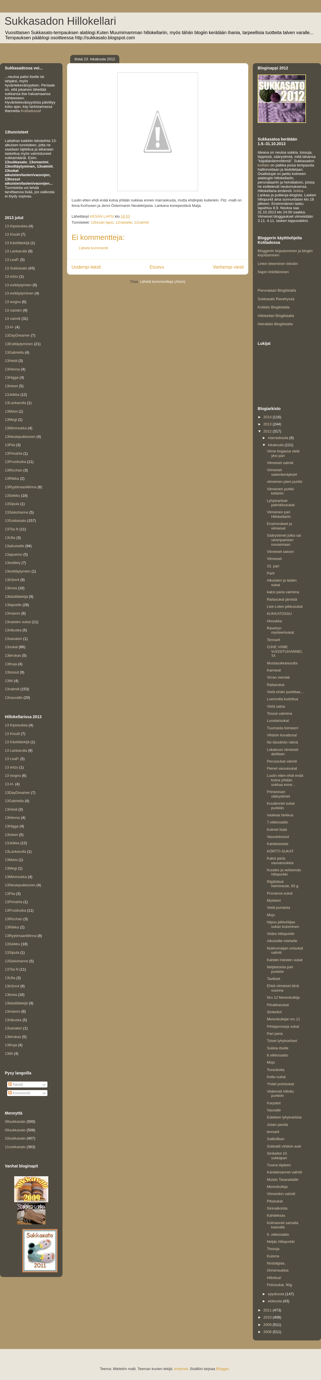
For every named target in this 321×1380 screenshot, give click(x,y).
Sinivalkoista (277, 1208)
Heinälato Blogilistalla (275, 324)
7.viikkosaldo (277, 822)
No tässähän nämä (282, 742)
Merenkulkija (277, 1187)
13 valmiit (12, 318)
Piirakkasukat (278, 1005)
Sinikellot (274, 1012)
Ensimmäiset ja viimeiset (279, 526)
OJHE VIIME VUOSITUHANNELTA (285, 651)
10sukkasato (15, 1138)
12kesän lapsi (102, 222)
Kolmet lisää (277, 829)
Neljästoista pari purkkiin (280, 969)
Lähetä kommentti (93, 248)
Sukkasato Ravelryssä (276, 299)
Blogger (222, 1369)
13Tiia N (11, 529)
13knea (11, 588)
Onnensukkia (277, 1270)
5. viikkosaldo (278, 1234)
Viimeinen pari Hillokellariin (279, 514)
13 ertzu (11, 276)
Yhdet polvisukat (280, 1084)
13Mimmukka (16, 428)
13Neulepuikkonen (20, 436)
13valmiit (12, 689)
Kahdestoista (277, 844)
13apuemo (13, 554)
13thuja (11, 664)
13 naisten (13, 310)
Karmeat (274, 670)
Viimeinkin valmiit (281, 1194)
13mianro (12, 613)
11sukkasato (15, 1147)
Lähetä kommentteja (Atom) (162, 281)
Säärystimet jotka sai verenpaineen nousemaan (284, 539)
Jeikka (298, 191)
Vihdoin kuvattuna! (282, 735)
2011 (268, 1310)
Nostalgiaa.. (276, 1263)
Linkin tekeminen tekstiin (278, 263)
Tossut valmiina (279, 713)
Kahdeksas (276, 1215)
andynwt (181, 1369)
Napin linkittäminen (273, 272)
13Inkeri (11, 386)
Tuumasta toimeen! (282, 728)
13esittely (12, 563)
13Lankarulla (15, 403)
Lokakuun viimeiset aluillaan (282, 751)
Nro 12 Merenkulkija (283, 997)
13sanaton (13, 639)
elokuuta (275, 1301)
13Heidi (11, 361)
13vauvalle (13, 697)
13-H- (9, 327)
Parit (270, 573)
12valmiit (141, 222)
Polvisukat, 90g (279, 1285)
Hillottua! (274, 1278)
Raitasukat (275, 685)
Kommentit (19, 1093)
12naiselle (123, 222)
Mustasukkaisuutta (282, 663)
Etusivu (157, 267)
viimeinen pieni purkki (284, 481)
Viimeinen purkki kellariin (280, 491)
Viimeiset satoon (280, 551)
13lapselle (13, 605)
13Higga (11, 377)
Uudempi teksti (86, 267)
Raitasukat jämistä (282, 599)
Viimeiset (274, 559)
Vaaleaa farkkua (280, 815)
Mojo (271, 915)
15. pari (273, 566)
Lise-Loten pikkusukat (285, 606)
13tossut (12, 672)
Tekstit (15, 1084)
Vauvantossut (278, 837)
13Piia (10, 445)
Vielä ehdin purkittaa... (285, 692)
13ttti (9, 681)
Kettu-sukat (276, 1077)
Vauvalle (274, 1110)
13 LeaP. (12, 260)
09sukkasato (15, 1130)
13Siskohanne (16, 512)
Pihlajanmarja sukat (283, 1026)
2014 (268, 417)
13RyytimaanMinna (20, 487)
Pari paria (275, 1033)
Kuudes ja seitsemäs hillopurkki (284, 872)
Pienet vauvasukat (282, 768)
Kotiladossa (30, 111)
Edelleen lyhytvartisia (284, 1117)
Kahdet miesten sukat (284, 960)
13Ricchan (13, 470)
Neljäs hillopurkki (281, 1241)
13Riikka (12, 478)
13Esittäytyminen (19, 344)
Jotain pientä (277, 1124)
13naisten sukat (18, 622)
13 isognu (13, 302)
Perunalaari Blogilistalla (277, 290)
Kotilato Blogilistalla (273, 307)
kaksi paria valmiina (283, 592)
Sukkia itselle (277, 1048)
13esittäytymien (17, 571)
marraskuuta (278, 438)
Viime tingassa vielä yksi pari (283, 453)
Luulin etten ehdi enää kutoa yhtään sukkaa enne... (285, 779)
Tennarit (273, 640)
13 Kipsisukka (16, 226)
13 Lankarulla (16, 251)
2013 (268, 424)
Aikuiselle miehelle (282, 941)
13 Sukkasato (16, 268)
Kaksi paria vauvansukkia (280, 860)
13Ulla (10, 537)
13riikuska (13, 630)
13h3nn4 (12, 580)
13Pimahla (13, 453)
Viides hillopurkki (280, 934)
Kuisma (273, 1256)
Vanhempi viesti (228, 267)
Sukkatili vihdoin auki (284, 1146)
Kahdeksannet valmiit (284, 1172)
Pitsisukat (275, 1201)
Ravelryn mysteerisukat (280, 630)
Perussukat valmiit (282, 761)
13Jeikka (12, 394)
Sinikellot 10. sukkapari (277, 1155)
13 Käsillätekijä (17, 243)
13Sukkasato (15, 520)
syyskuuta (276, 1294)
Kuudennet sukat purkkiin (281, 805)
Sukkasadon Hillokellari (60, 21)
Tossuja (273, 1249)
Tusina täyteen (279, 1165)
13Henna (12, 369)
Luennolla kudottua (282, 699)
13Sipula (12, 504)
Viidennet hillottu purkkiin (280, 1093)
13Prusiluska (15, 462)
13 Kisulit (12, 234)
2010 (268, 1317)
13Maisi (11, 411)
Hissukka (274, 621)
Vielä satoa (276, 706)
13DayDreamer (17, 335)
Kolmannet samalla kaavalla (282, 1225)
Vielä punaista (278, 907)
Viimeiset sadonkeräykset (282, 472)
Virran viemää (278, 677)
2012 (268, 431)
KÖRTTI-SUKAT (280, 851)
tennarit (273, 1132)
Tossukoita (275, 1070)
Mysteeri (274, 900)
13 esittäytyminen (19, 293)
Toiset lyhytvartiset (282, 1041)
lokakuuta (276, 445)
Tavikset (273, 979)
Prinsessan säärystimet (278, 794)
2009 (268, 1325)
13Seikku (12, 495)
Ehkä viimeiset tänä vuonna (283, 988)
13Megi (11, 419)
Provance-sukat (279, 893)
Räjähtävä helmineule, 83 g (282, 884)
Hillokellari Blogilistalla (276, 316)
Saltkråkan (275, 1139)
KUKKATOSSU (279, 613)
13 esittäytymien (18, 285)
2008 (268, 1332)
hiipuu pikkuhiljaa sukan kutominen (283, 924)
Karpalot (273, 1103)
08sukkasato (15, 1121)
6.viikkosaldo (277, 1055)
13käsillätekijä (16, 596)
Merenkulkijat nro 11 (283, 1019)
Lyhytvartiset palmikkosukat (280, 503)
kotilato (263, 165)
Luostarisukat (278, 720)
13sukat (11, 647)
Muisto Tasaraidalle (282, 1179)
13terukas (13, 655)
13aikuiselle (14, 546)
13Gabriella (14, 352)
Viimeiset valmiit (280, 463)
